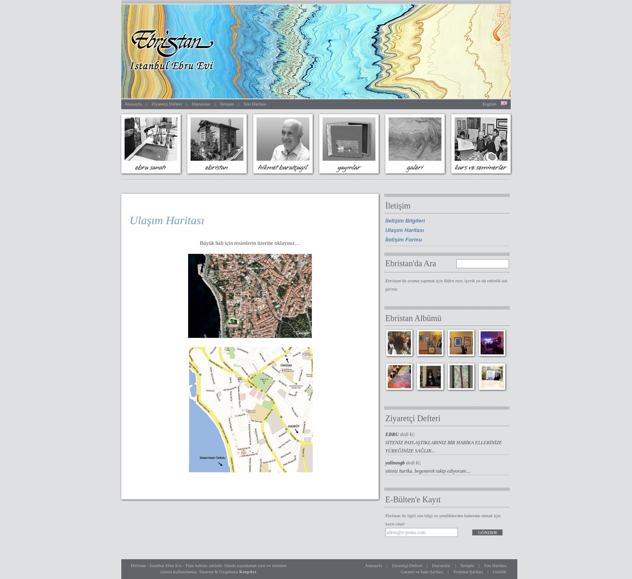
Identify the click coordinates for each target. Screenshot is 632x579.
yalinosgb (395, 463)
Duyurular (201, 103)
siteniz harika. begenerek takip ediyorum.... (428, 471)
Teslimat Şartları (468, 571)
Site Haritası (255, 103)
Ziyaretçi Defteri (166, 103)
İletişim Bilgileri (405, 221)
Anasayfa (133, 103)
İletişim (227, 103)
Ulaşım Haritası (404, 230)
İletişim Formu (403, 240)
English (490, 103)
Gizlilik (500, 571)
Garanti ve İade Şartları (422, 571)
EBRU (392, 434)
